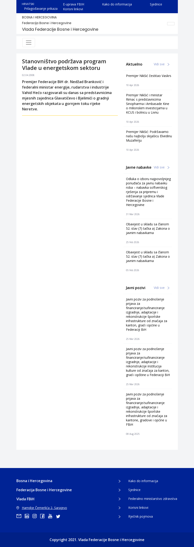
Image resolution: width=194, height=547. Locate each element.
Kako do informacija (117, 4)
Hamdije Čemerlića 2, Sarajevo (41, 508)
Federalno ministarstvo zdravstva (152, 498)
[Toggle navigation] (28, 42)
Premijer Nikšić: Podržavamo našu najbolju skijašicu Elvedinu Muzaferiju (149, 136)
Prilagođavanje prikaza (41, 8)
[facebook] (44, 516)
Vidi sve (161, 64)
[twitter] (59, 516)
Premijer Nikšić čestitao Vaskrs (148, 76)
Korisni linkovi (73, 9)
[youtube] (51, 516)
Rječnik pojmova (140, 516)
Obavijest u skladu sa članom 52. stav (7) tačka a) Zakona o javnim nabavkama (148, 228)
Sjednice (156, 4)
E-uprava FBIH (73, 4)
